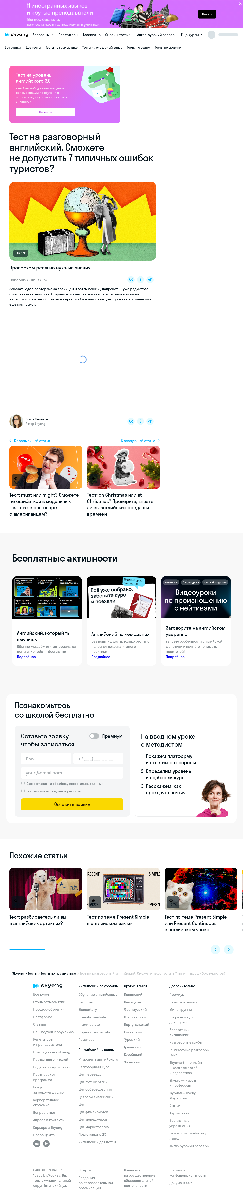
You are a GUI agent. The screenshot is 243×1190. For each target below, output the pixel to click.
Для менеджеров (93, 1119)
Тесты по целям (138, 47)
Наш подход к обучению (53, 1032)
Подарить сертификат (51, 1067)
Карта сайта (179, 1113)
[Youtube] (46, 1143)
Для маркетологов (94, 1127)
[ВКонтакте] (36, 1143)
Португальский (136, 1024)
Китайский (133, 1032)
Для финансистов (93, 1112)
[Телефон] (98, 758)
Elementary (88, 1009)
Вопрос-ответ (44, 1112)
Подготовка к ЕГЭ (92, 1134)
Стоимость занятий (49, 1002)
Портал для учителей (50, 1059)
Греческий (133, 1047)
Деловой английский (96, 1097)
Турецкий (132, 1039)
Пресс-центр (44, 1135)
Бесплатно (92, 34)
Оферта (85, 1170)
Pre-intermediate (92, 1017)
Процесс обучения (49, 1009)
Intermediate (89, 1024)
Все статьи (13, 47)
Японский (132, 1062)
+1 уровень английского (98, 1059)
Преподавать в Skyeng (51, 1052)
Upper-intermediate (94, 1032)
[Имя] (46, 758)
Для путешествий (93, 1082)
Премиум (177, 994)
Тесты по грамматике (62, 47)
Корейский (133, 1054)
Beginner (86, 1002)
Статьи (174, 1105)
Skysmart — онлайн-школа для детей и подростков (186, 1067)
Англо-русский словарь (156, 34)
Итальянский (135, 1017)
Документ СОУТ (181, 1183)
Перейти (45, 112)
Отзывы (39, 1024)
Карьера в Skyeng (47, 1127)
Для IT (83, 1104)
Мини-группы (180, 1009)
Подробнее (26, 656)
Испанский (133, 994)
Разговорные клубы (186, 1042)
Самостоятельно (183, 1002)
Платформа (42, 1017)
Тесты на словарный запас (102, 47)
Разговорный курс (94, 1067)
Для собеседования (95, 1089)
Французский (135, 1009)
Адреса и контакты (48, 1120)
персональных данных (86, 784)
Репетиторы (68, 34)
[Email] (72, 773)
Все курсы (41, 994)
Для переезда (90, 1074)
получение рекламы (65, 791)
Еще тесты (33, 47)
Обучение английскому (98, 994)
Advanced (87, 1039)
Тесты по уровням (168, 47)
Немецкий (132, 1002)
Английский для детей (97, 1142)
